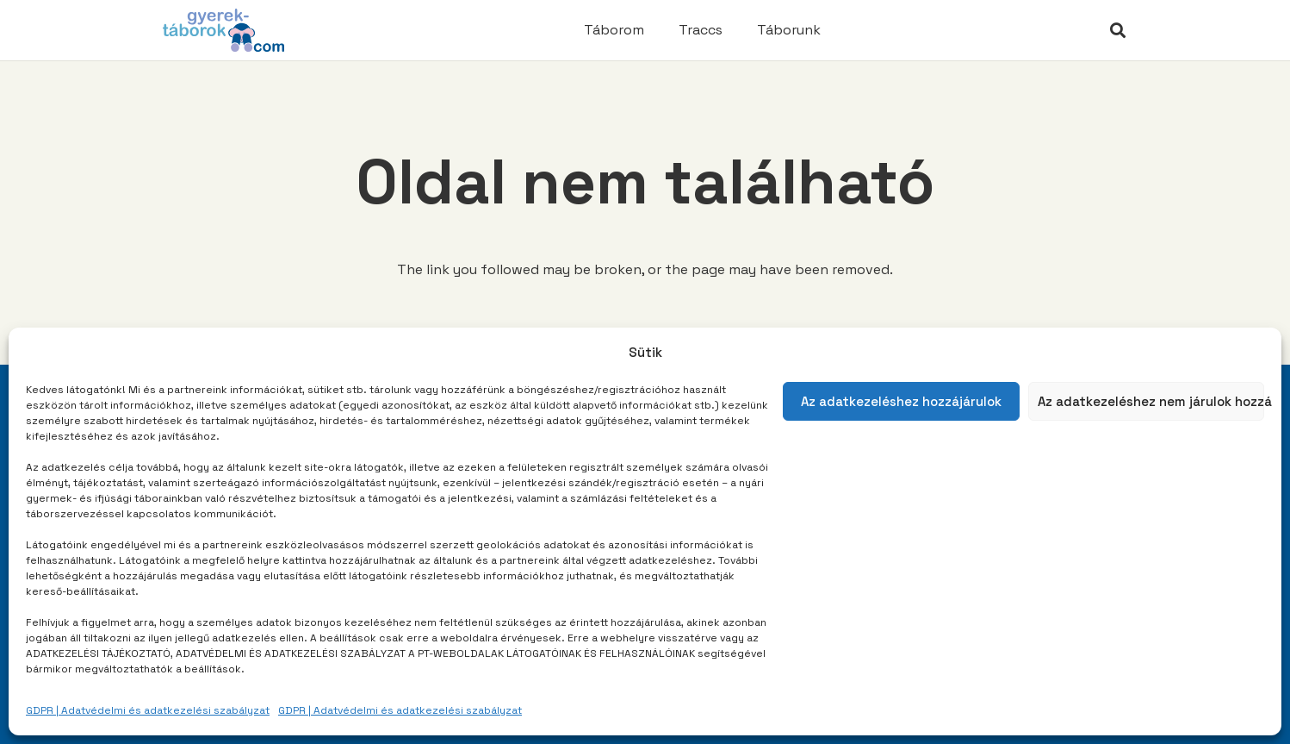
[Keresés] (1118, 30)
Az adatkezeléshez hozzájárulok (901, 401)
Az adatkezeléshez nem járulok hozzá (1151, 401)
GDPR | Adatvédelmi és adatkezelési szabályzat (148, 710)
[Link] (223, 30)
